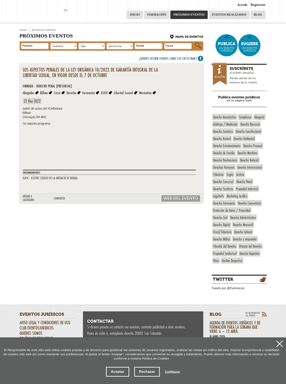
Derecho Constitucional (248, 131)
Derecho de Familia (224, 153)
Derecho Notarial (249, 160)
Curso (57, 92)
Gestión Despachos (232, 260)
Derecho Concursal (223, 181)
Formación (156, 14)
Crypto (229, 174)
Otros (216, 260)
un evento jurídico (227, 46)
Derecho (71, 92)
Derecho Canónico (223, 131)
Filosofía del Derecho (224, 246)
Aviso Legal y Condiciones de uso (45, 322)
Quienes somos (31, 333)
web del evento (181, 198)
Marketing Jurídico (237, 196)
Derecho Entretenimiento (226, 145)
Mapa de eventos (189, 37)
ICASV (104, 92)
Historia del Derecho (250, 246)
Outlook (39, 198)
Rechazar (147, 372)
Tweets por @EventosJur (228, 288)
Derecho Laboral (243, 232)
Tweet (70, 198)
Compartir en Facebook (83, 198)
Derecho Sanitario (223, 188)
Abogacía (259, 117)
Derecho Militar (221, 239)
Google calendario (46, 198)
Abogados (28, 92)
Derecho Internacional (249, 167)
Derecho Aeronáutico (224, 117)
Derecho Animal (222, 138)
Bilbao (44, 92)
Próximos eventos (189, 14)
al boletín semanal (240, 74)
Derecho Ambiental (244, 138)
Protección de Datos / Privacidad (231, 210)
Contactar (100, 321)
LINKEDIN (77, 198)
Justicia (240, 174)
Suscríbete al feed (252, 314)
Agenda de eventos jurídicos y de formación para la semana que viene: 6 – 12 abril (238, 329)
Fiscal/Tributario (222, 232)
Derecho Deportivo (249, 253)
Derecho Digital (221, 224)
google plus (90, 198)
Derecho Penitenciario (225, 160)
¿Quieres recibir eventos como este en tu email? (168, 58)
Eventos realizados (229, 14)
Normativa (145, 92)
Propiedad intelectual (225, 253)
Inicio (135, 14)
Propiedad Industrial (247, 188)
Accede (242, 5)
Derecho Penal (244, 181)
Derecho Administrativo (243, 217)
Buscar (198, 45)
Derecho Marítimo (247, 153)
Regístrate (258, 5)
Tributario (218, 174)
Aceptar (117, 372)
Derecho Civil (220, 217)
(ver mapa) (41, 117)
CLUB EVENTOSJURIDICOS (37, 328)
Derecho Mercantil (243, 224)
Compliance (245, 117)
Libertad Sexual (123, 92)
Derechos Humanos (223, 167)
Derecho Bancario (250, 124)
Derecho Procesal (252, 145)
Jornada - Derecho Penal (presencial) (47, 86)
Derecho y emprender (245, 239)
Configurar (172, 371)
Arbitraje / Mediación (225, 124)
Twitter (223, 279)
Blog (258, 14)
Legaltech (218, 196)
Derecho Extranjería (224, 203)
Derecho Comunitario (249, 203)
